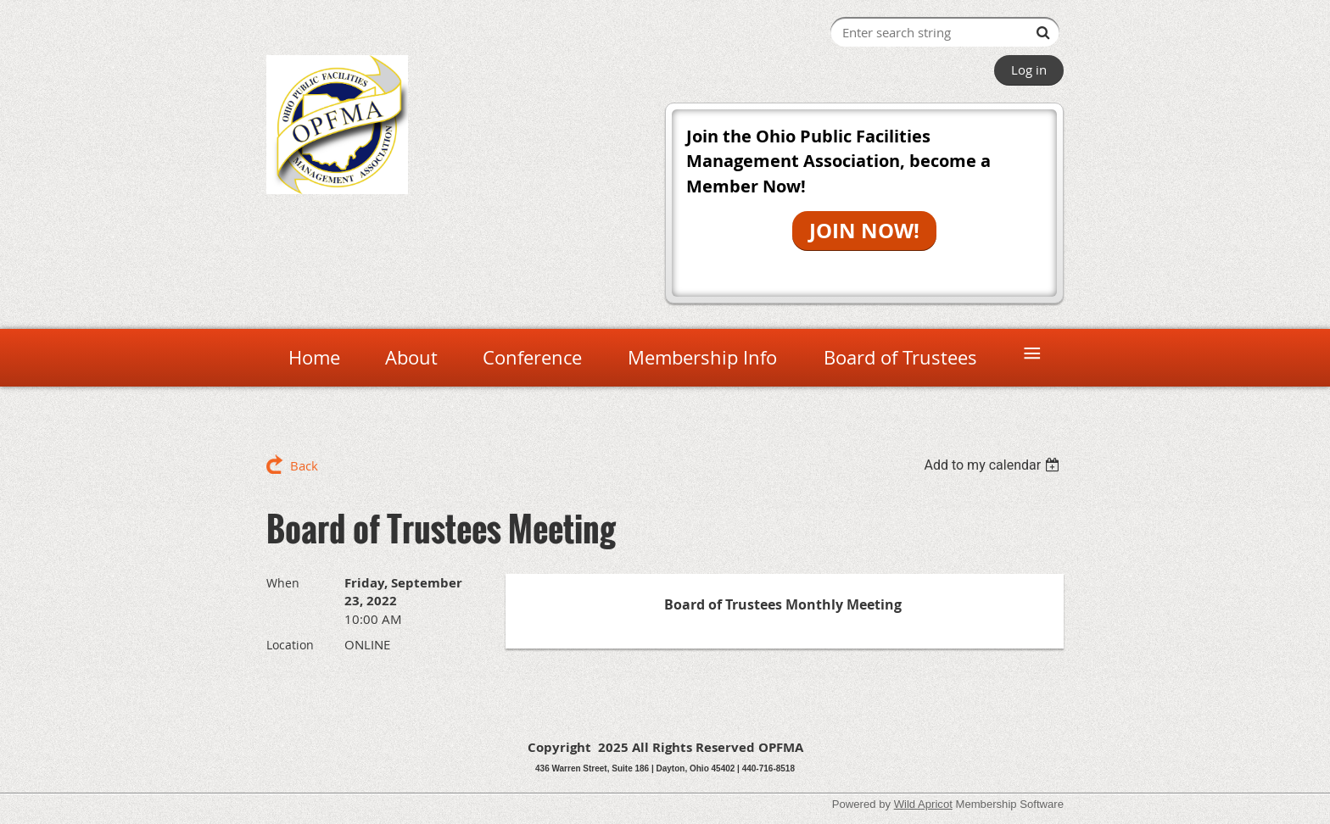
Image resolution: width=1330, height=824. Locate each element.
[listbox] (994, 465)
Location (290, 645)
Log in (1029, 69)
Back (304, 465)
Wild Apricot (923, 804)
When (282, 583)
